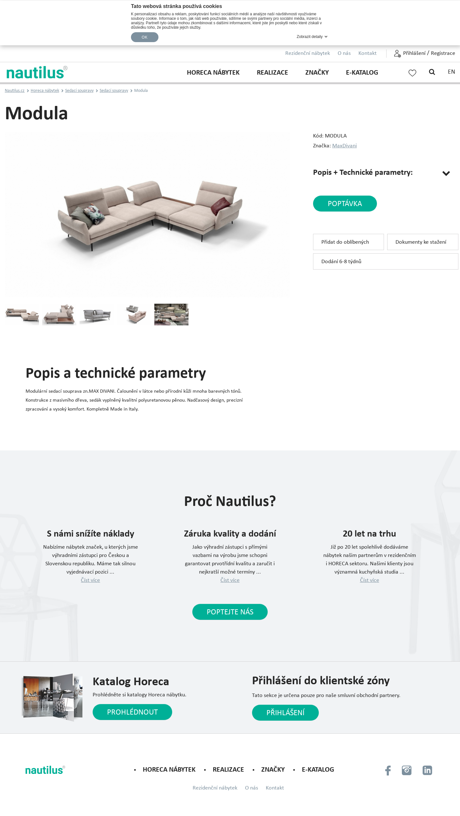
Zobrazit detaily (310, 36)
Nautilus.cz (15, 90)
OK (145, 37)
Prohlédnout (132, 712)
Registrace (443, 53)
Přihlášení (414, 53)
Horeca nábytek (213, 73)
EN (451, 72)
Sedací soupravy (79, 90)
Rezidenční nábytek (307, 53)
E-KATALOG (362, 73)
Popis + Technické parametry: (363, 173)
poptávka (345, 204)
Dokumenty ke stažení (420, 242)
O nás (344, 53)
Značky (317, 73)
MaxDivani (344, 146)
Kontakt (367, 53)
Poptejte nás (230, 612)
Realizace (272, 73)
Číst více (90, 580)
